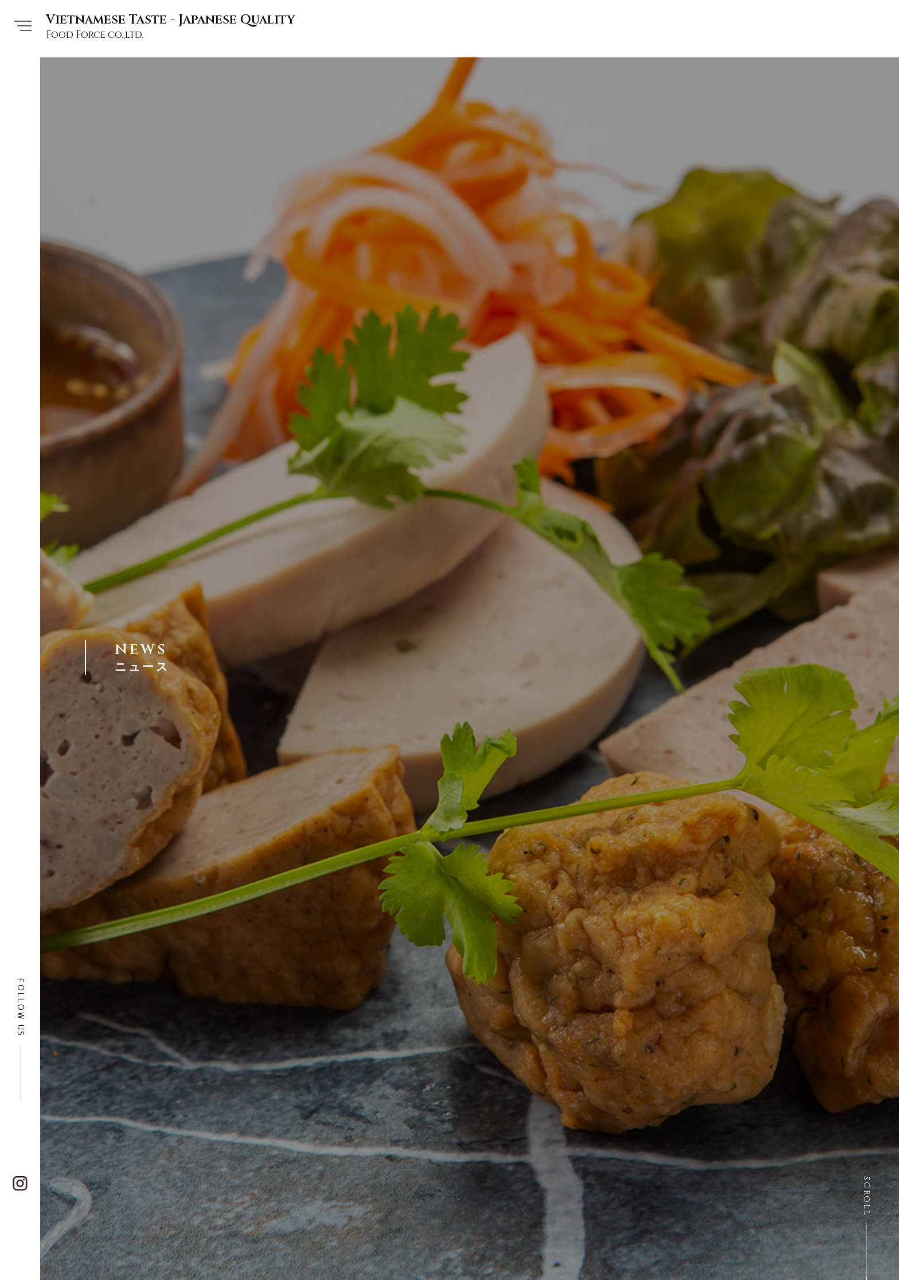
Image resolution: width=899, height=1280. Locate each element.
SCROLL (866, 1196)
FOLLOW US (20, 1007)
